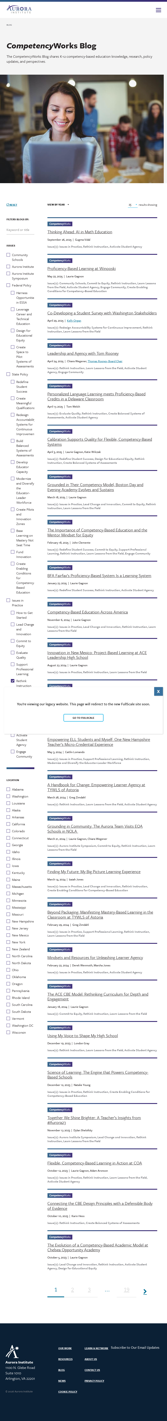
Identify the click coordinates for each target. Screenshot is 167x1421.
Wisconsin (19, 1032)
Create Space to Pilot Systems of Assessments (25, 356)
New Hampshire (23, 921)
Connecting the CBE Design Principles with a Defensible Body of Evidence (99, 1206)
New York (18, 942)
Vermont (18, 1018)
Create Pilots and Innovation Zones (25, 516)
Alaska (16, 810)
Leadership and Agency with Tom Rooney (83, 353)
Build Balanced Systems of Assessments (25, 447)
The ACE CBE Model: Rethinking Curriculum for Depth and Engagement (97, 997)
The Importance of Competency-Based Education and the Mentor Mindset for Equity (97, 532)
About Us (91, 1359)
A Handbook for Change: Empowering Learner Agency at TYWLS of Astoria (96, 787)
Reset (12, 205)
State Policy (20, 374)
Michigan (18, 893)
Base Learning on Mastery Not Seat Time (24, 537)
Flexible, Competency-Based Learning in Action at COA (94, 1163)
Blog (61, 1370)
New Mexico (20, 935)
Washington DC (22, 1025)
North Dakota (21, 962)
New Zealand (21, 949)
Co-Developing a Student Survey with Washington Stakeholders (102, 313)
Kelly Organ (74, 320)
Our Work (65, 1348)
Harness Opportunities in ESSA (25, 297)
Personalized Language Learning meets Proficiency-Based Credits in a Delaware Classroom (96, 396)
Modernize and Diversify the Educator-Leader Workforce (25, 490)
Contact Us (92, 1370)
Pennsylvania (20, 990)
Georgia (17, 844)
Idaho (16, 851)
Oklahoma (19, 976)
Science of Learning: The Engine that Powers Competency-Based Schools (97, 1075)
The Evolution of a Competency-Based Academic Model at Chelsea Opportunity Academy (97, 1247)
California (18, 824)
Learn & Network (96, 1348)
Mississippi (19, 907)
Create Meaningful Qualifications (25, 403)
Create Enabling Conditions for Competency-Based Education (25, 578)
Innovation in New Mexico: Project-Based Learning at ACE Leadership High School (97, 655)
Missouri (17, 914)
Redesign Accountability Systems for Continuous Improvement (26, 424)
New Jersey (20, 928)
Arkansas (18, 817)
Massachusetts (22, 886)
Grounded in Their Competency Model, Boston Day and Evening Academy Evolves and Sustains (95, 487)
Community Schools (20, 257)
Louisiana (18, 803)
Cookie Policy (67, 1391)
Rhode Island (21, 997)
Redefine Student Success (22, 386)
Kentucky (18, 872)
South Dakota (21, 1011)
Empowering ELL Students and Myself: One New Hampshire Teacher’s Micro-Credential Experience (98, 742)
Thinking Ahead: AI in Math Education (79, 231)
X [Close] (158, 691)
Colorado (18, 831)
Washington (20, 796)
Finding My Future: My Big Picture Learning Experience (93, 871)
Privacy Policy (94, 1381)
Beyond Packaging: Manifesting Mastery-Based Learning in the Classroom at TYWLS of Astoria (100, 914)
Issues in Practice (17, 602)
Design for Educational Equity (24, 335)
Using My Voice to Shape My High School (82, 1035)
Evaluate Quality (22, 655)
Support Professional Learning (24, 669)
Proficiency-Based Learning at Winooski (81, 268)
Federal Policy (21, 285)
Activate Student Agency (21, 740)
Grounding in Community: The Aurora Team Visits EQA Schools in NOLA (95, 829)
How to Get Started (24, 615)
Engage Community (24, 754)
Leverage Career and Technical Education (24, 316)
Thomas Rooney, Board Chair (105, 361)
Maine (16, 879)
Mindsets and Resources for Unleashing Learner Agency (95, 957)
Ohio (15, 969)
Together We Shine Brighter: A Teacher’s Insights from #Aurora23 (94, 1120)
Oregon (17, 983)
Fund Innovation (23, 554)
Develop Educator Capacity (22, 467)
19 (126, 1290)
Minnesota (19, 900)
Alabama (17, 789)
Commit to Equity (23, 643)
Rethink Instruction (23, 683)
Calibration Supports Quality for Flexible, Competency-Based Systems (99, 442)
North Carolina (22, 956)
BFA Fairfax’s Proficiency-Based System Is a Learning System (99, 575)
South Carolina (22, 1004)
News (62, 1381)
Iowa (15, 865)
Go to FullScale (83, 718)
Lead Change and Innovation (25, 629)
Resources (65, 1359)
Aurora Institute (23, 266)
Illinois (16, 858)
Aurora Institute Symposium (23, 276)
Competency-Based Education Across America (87, 612)
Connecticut (20, 837)
